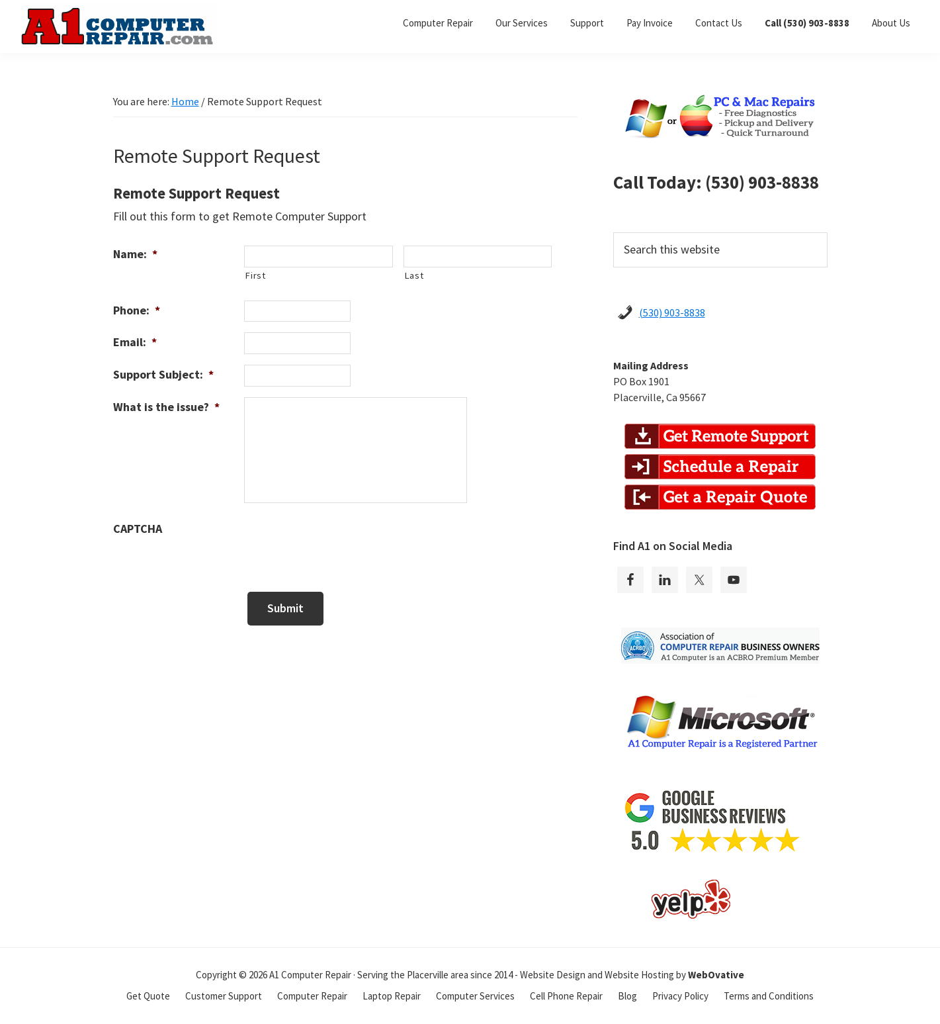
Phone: (136, 310)
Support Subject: (163, 374)
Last (414, 275)
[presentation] (344, 545)
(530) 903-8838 (672, 312)
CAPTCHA (137, 528)
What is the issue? (166, 406)
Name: (135, 253)
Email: (135, 341)
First (255, 275)
